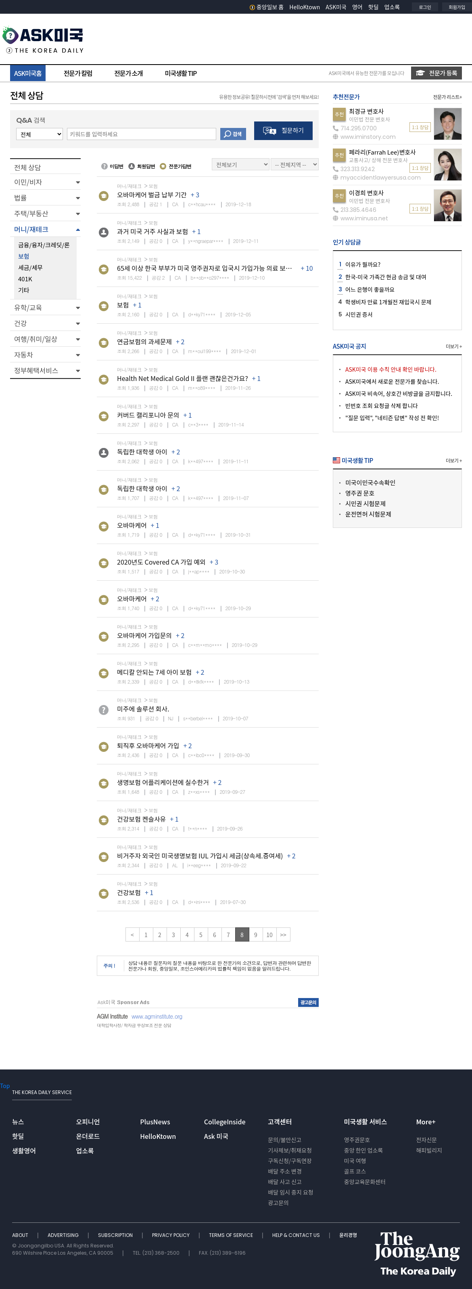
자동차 (23, 354)
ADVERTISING (64, 1235)
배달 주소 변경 (285, 1171)
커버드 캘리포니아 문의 (148, 415)
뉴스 (18, 1121)
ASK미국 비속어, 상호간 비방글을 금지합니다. (398, 393)
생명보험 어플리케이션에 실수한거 (163, 782)
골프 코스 (355, 1171)
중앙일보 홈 (267, 7)
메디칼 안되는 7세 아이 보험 (154, 672)
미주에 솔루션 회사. (143, 709)
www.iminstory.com (364, 137)
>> (283, 935)
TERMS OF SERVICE (231, 1235)
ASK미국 (336, 7)
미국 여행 (355, 1161)
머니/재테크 (31, 229)
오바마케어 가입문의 (144, 635)
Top (5, 1086)
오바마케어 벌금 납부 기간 (152, 194)
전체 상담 (27, 167)
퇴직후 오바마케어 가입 (148, 745)
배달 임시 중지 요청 (290, 1192)
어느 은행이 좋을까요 (370, 289)
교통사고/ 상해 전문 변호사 (378, 160)
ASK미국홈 (28, 73)
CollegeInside (225, 1121)
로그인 (425, 7)
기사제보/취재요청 (290, 1150)
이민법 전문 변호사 (369, 119)
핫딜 (373, 7)
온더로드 (88, 1136)
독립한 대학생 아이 (142, 451)
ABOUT (20, 1235)
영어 (357, 7)
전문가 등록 (436, 73)
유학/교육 (28, 307)
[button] (45, 182)
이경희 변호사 (366, 192)
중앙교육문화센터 (365, 1182)
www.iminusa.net (360, 218)
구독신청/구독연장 (290, 1161)
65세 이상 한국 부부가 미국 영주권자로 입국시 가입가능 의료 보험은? (209, 268)
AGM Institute (112, 1016)
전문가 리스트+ (447, 96)
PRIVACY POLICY (171, 1235)
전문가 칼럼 (78, 73)
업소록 (392, 7)
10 (269, 935)
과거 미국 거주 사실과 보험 (152, 231)
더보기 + (454, 346)
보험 (123, 305)
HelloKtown (304, 7)
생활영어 (24, 1150)
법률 (20, 198)
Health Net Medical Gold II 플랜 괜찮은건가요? (182, 378)
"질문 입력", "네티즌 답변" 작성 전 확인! (392, 418)
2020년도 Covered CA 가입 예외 (161, 562)
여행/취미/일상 (35, 339)
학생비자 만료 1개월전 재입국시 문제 (388, 302)
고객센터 (280, 1121)
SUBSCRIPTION (116, 1235)
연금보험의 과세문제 (144, 341)
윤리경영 (348, 1235)
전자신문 (426, 1140)
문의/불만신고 (284, 1140)
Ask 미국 (216, 1136)
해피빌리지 (429, 1150)
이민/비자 (28, 182)
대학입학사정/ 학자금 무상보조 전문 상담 (134, 1025)
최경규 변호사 (366, 111)
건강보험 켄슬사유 (141, 819)
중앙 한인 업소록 (363, 1150)
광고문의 (278, 1203)
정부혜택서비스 (36, 370)
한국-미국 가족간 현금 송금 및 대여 (385, 277)
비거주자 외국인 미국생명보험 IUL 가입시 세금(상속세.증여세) (200, 855)
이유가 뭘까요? (362, 264)
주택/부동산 (31, 213)
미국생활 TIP (181, 73)
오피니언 (88, 1121)
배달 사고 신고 (285, 1182)
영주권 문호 (359, 493)
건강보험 (129, 892)
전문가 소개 (128, 73)
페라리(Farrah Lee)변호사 (382, 152)
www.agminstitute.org (157, 1016)
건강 (20, 323)
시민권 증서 (359, 314)
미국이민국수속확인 (370, 482)
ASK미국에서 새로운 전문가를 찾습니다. (392, 381)
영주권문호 (357, 1140)
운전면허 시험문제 (368, 514)
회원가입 (457, 7)
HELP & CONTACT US (296, 1235)
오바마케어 (132, 525)
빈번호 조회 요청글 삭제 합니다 (381, 406)
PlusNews (155, 1121)
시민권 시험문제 (365, 503)
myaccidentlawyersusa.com (377, 178)
